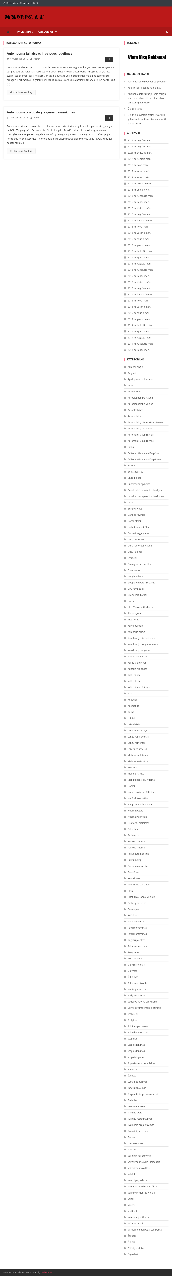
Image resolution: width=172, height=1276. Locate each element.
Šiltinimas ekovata (137, 983)
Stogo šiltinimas (136, 1044)
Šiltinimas (133, 977)
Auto (130, 385)
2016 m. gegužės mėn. (140, 214)
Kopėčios (133, 699)
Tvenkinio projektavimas (141, 1124)
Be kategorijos (135, 471)
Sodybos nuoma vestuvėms (143, 1001)
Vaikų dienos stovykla (139, 1155)
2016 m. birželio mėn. (139, 208)
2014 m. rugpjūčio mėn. (140, 343)
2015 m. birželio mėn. (139, 282)
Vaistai (131, 1174)
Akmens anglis (135, 366)
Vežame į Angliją (136, 1223)
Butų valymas (135, 508)
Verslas (132, 1205)
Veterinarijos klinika (138, 1217)
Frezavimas (134, 570)
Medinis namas (136, 773)
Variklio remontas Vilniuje (141, 1192)
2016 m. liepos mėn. (139, 202)
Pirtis (130, 890)
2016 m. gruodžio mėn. (140, 183)
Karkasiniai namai (137, 656)
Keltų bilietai (134, 675)
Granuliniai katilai (137, 594)
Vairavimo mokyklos (138, 1168)
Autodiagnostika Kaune (140, 397)
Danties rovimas (136, 514)
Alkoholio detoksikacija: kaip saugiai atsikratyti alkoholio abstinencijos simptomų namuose (147, 98)
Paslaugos (133, 835)
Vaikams (132, 1149)
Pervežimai (134, 872)
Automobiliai (135, 416)
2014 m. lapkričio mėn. (140, 325)
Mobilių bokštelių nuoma (141, 779)
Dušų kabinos (135, 551)
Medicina (133, 767)
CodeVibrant (47, 1272)
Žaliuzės (132, 1235)
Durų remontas (136, 539)
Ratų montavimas (137, 927)
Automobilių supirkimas (141, 434)
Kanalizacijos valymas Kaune (143, 644)
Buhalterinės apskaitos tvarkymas (146, 490)
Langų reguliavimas (138, 736)
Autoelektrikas (135, 410)
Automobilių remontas (140, 428)
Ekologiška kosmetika (139, 564)
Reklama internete (138, 946)
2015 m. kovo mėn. (138, 300)
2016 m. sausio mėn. (139, 239)
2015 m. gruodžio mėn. (140, 245)
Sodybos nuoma (136, 995)
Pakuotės (133, 829)
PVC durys (133, 915)
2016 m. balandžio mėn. (141, 220)
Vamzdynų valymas (138, 1180)
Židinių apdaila (136, 1248)
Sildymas (132, 970)
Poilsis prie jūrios (137, 903)
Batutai (132, 465)
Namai (131, 785)
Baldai (131, 447)
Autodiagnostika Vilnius (140, 403)
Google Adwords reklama (141, 582)
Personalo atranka (138, 866)
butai (130, 502)
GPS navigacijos (136, 588)
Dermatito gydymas (138, 533)
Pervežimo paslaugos (139, 884)
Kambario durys (136, 631)
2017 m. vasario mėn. (139, 171)
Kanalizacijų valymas (139, 650)
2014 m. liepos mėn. (139, 349)
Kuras (131, 712)
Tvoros (131, 1137)
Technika (132, 1100)
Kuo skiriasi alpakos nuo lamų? (144, 87)
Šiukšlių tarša (135, 108)
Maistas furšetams (138, 755)
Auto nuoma (134, 391)
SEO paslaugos (136, 958)
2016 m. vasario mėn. (139, 232)
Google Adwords (137, 576)
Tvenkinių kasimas (138, 1131)
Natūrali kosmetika (138, 798)
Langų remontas (137, 742)
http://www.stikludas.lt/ (140, 607)
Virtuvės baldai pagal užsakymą (145, 1229)
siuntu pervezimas (138, 989)
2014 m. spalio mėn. (139, 331)
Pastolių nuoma (136, 841)
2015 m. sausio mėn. (139, 312)
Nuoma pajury (135, 810)
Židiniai (132, 1242)
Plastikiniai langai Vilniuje (141, 896)
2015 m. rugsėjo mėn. (139, 263)
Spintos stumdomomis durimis (144, 1007)
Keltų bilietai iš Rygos (139, 687)
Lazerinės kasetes (137, 749)
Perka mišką (134, 859)
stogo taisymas (136, 1057)
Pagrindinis (25, 31)
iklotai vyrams (135, 613)
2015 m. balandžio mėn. (141, 294)
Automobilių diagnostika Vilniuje (145, 422)
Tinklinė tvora (135, 1112)
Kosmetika (133, 705)
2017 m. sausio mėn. (139, 177)
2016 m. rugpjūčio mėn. (140, 195)
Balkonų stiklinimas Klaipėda (143, 453)
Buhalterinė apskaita (139, 484)
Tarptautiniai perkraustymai (143, 1094)
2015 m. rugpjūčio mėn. (140, 269)
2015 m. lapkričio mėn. (140, 251)
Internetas (133, 619)
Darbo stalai (134, 520)
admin (37, 58)
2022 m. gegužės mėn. (140, 146)
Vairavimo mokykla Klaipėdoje (144, 1161)
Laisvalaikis (134, 724)
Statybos (132, 1020)
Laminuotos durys (137, 730)
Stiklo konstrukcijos (138, 1032)
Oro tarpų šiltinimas (138, 822)
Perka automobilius (138, 853)
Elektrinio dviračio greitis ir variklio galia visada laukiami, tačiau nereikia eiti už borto (147, 119)
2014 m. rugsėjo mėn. (139, 337)
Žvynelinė (133, 1254)
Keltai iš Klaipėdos (137, 668)
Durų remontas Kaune (140, 545)
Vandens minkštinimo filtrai (143, 1186)
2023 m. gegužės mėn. (140, 140)
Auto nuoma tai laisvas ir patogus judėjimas (39, 53)
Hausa (131, 601)
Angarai (132, 373)
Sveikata (132, 1069)
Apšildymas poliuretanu (140, 379)
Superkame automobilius (141, 1063)
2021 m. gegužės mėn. (140, 152)
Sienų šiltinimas (136, 964)
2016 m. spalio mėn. (139, 189)
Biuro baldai (134, 477)
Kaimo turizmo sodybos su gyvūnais (147, 81)
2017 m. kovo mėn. (138, 165)
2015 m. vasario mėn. (139, 306)
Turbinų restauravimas (140, 1118)
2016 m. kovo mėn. (138, 226)
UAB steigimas (135, 1143)
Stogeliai (132, 1038)
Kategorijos (45, 31)
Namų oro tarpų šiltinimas (142, 792)
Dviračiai (132, 557)
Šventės (132, 1075)
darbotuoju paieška (138, 527)
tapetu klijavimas (137, 1087)
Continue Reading (21, 92)
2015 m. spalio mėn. (139, 257)
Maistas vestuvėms (138, 761)
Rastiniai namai (136, 921)
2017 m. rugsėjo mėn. (139, 158)
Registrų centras (136, 940)
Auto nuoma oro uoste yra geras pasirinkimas (41, 112)
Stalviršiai (133, 1014)
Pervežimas (134, 878)
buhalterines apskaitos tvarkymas (146, 496)
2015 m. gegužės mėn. (140, 288)
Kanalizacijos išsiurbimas (141, 638)
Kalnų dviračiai (136, 625)
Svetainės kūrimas (137, 1081)
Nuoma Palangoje (137, 816)
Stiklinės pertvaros (138, 1026)
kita (130, 693)
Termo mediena (136, 1106)
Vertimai (132, 1211)
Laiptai (131, 718)
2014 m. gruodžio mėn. (140, 319)
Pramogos (133, 909)
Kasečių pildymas (137, 662)
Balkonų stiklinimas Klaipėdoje (144, 459)
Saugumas (133, 952)
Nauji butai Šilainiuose (140, 804)
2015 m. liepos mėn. (139, 275)
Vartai (131, 1198)
